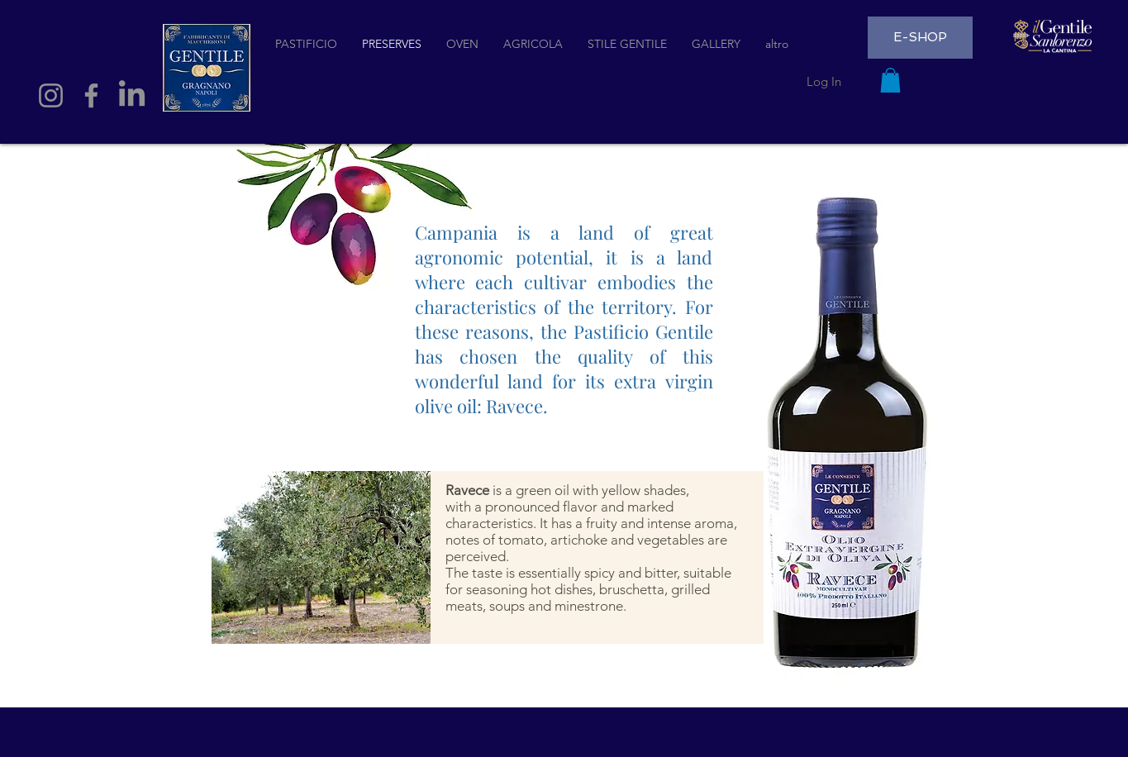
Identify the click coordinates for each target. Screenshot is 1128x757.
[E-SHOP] (920, 38)
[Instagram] (51, 95)
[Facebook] (91, 95)
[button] (890, 80)
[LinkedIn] (132, 95)
